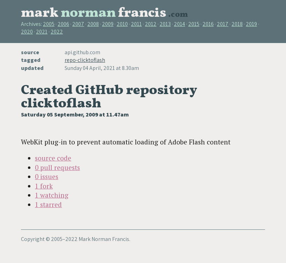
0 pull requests (57, 167)
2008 (93, 24)
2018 (237, 24)
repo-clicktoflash (85, 60)
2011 (136, 24)
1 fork (44, 186)
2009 (107, 24)
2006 (63, 24)
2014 (179, 24)
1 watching (51, 195)
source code (53, 158)
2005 (48, 24)
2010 (122, 24)
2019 (251, 24)
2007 (78, 24)
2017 (222, 24)
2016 (208, 24)
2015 (193, 24)
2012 (150, 24)
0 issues (46, 176)
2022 (57, 31)
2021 (41, 31)
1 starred (48, 204)
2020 (27, 31)
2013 (165, 24)
